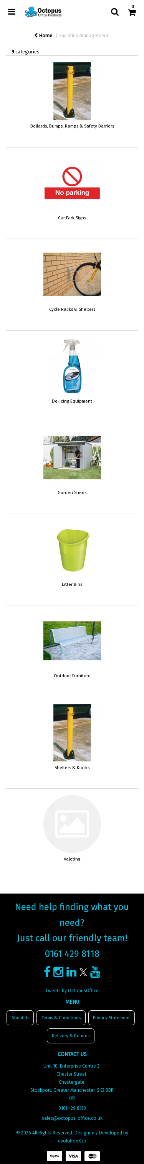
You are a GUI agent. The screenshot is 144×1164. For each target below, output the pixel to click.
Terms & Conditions (61, 1017)
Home (43, 35)
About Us (20, 1017)
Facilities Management (84, 35)
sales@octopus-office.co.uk (72, 1118)
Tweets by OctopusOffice (72, 990)
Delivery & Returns (70, 1035)
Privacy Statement (111, 1017)
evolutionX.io (72, 1141)
